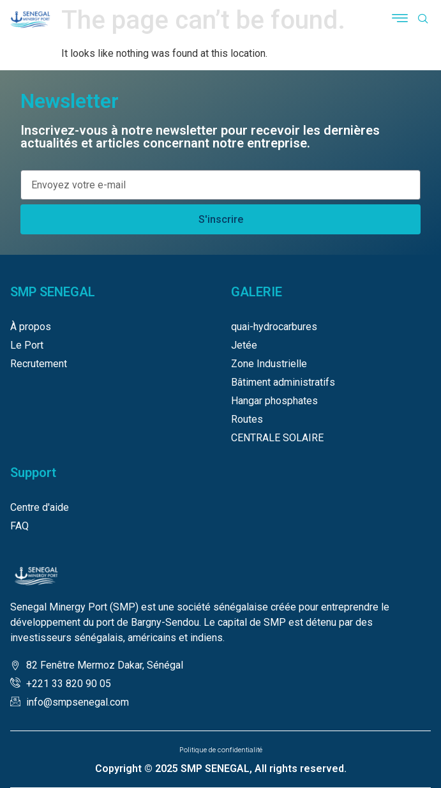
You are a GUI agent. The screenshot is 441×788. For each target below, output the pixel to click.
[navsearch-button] (423, 20)
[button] (400, 20)
